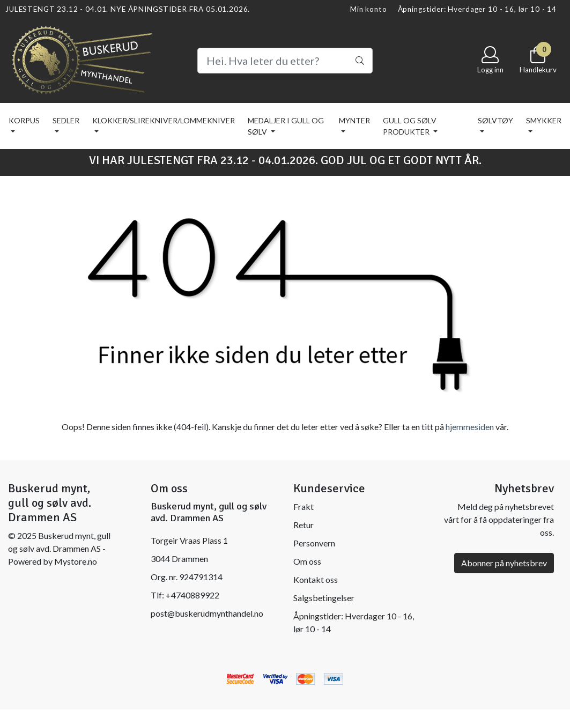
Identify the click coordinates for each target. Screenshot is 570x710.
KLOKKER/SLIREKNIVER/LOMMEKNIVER (163, 120)
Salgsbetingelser (323, 598)
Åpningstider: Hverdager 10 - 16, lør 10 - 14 (477, 9)
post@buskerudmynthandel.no (207, 613)
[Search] (285, 60)
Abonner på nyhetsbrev (504, 563)
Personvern (314, 543)
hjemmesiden (470, 426)
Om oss (307, 561)
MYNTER (354, 120)
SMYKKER (543, 120)
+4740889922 (192, 595)
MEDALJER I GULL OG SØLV (286, 126)
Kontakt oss (315, 579)
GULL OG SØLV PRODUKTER (409, 126)
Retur (303, 525)
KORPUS (24, 120)
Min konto (368, 9)
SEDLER (66, 120)
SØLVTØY (495, 120)
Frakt (303, 506)
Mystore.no (75, 561)
